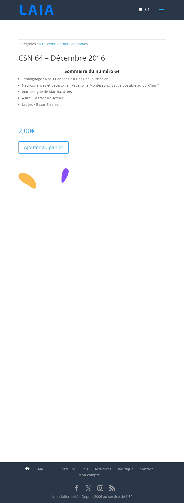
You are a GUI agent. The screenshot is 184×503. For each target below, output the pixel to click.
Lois (84, 469)
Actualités (103, 469)
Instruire (68, 469)
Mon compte (89, 475)
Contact (146, 469)
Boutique (125, 469)
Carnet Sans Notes (72, 43)
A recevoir (47, 43)
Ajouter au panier (43, 147)
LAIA (39, 469)
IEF (51, 469)
